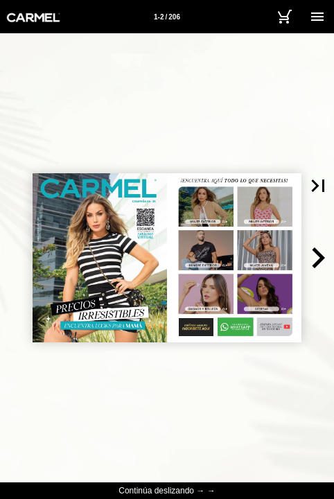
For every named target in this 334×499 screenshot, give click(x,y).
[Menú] (317, 16)
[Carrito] (284, 16)
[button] (317, 257)
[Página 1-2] (167, 16)
